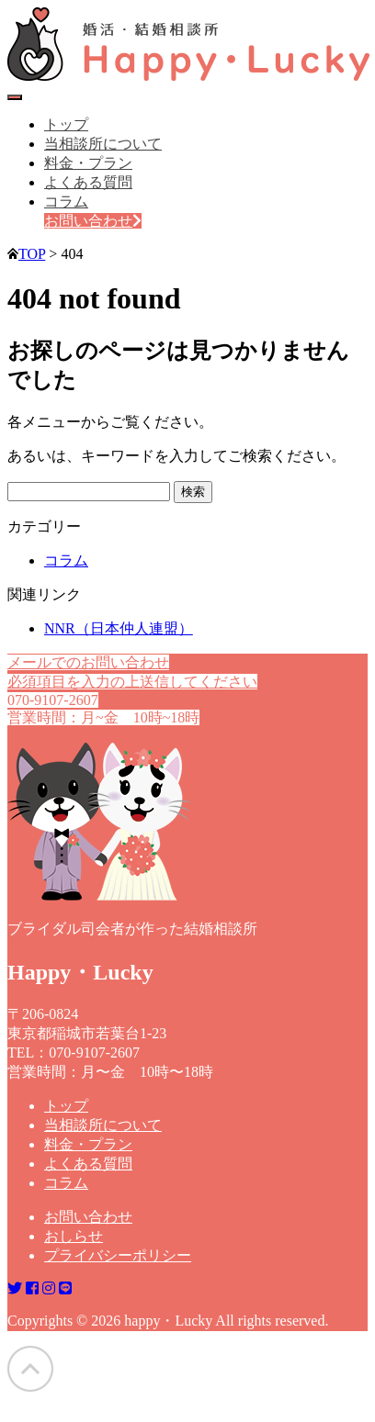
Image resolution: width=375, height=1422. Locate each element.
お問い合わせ (93, 221)
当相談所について (103, 143)
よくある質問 (88, 182)
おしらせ (73, 1236)
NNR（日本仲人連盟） (118, 628)
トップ (66, 124)
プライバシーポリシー (117, 1255)
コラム (66, 201)
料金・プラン (88, 163)
